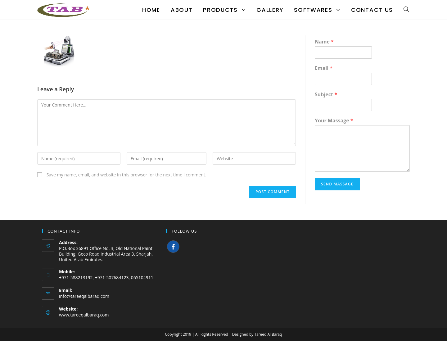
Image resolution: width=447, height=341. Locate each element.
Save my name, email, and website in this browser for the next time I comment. (126, 175)
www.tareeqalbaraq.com (84, 315)
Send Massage (337, 184)
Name (324, 42)
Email (323, 68)
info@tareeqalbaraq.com (84, 296)
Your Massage (334, 120)
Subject (326, 94)
